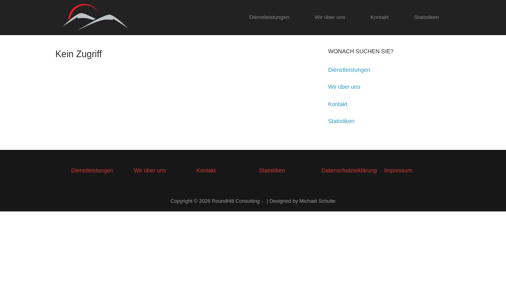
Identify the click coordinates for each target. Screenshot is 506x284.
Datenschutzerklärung (349, 170)
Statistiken (426, 17)
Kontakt (379, 17)
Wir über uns (330, 17)
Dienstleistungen (269, 17)
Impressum (398, 170)
